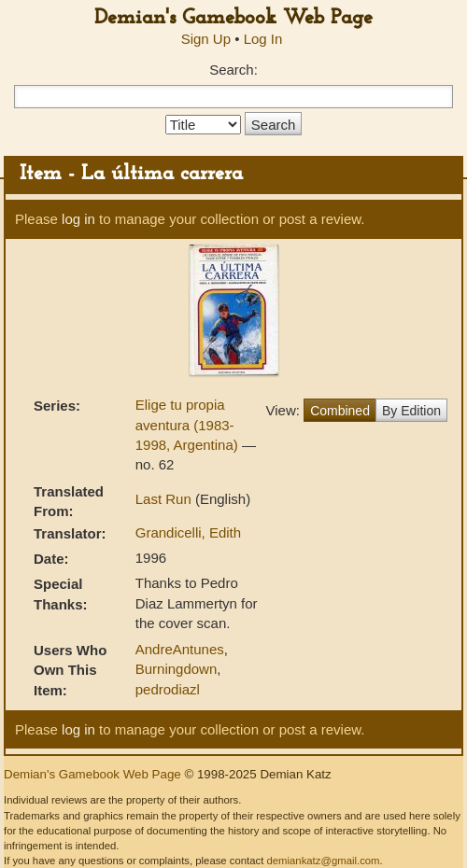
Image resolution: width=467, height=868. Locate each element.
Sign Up (206, 39)
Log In (263, 39)
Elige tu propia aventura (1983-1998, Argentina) (188, 425)
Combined (340, 410)
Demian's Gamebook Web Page (233, 18)
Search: (233, 69)
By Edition (411, 410)
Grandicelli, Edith (188, 532)
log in (78, 219)
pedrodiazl (167, 689)
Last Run (165, 499)
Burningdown (176, 669)
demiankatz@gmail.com (322, 860)
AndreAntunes (179, 649)
